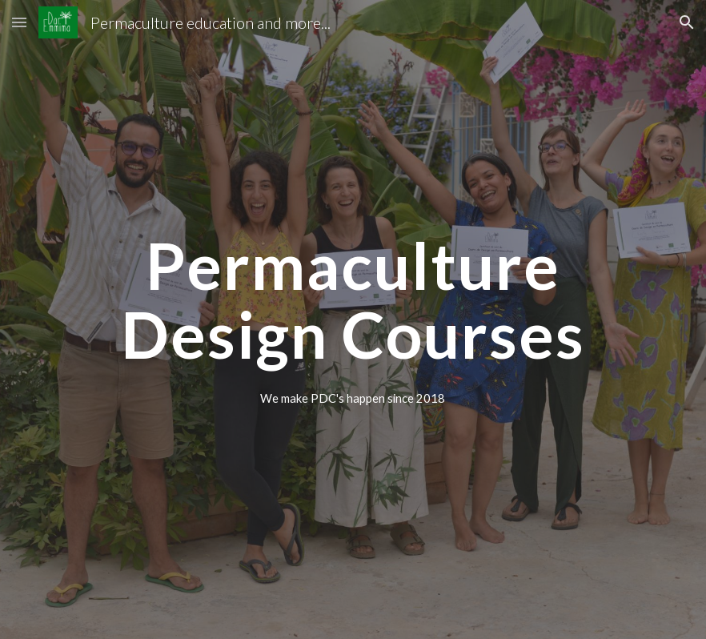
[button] (19, 22)
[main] (352, 298)
